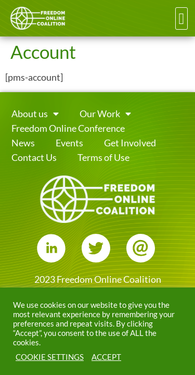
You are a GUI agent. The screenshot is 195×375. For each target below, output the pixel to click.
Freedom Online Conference (68, 128)
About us (35, 114)
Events (69, 143)
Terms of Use (103, 157)
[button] (181, 18)
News (23, 143)
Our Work (105, 114)
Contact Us (34, 157)
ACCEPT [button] (106, 357)
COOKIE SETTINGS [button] (50, 357)
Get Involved (130, 143)
